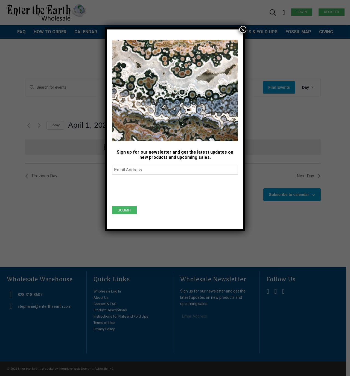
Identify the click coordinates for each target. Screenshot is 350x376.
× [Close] (243, 29)
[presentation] (153, 189)
